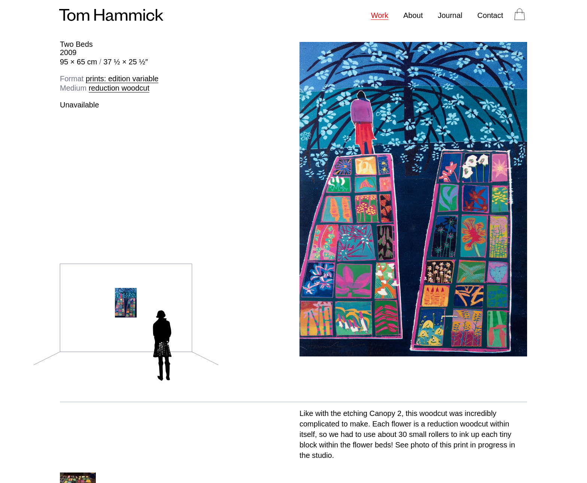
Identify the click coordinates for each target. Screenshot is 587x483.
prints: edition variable (122, 79)
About (413, 15)
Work (379, 15)
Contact (490, 15)
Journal (450, 15)
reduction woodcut (119, 88)
